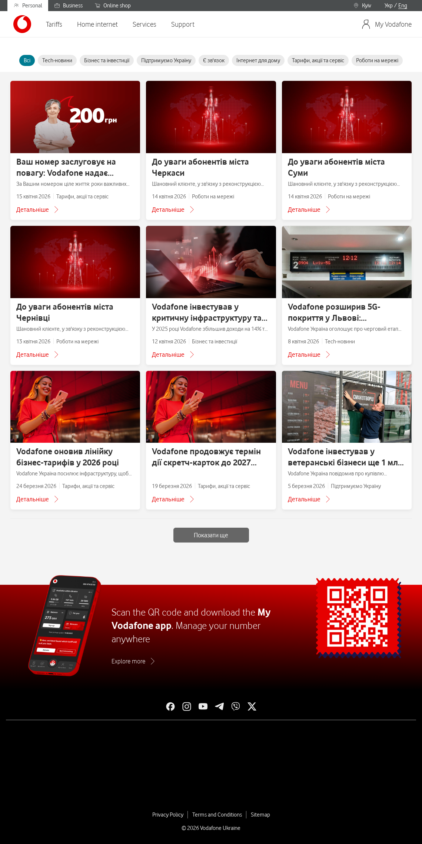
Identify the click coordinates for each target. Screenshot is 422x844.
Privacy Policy (167, 814)
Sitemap (260, 814)
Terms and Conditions (217, 814)
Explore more (128, 661)
